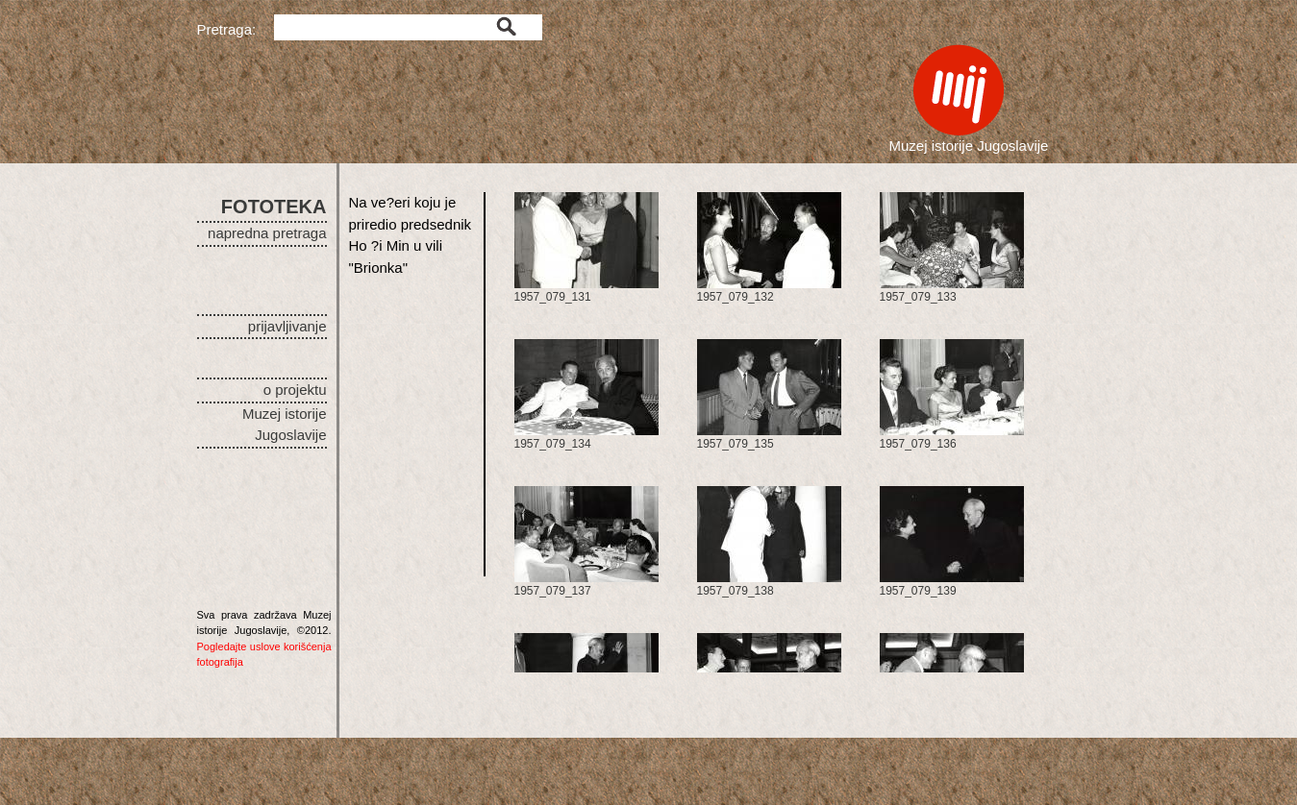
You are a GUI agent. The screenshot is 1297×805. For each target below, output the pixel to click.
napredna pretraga (267, 233)
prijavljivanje (287, 326)
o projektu (295, 389)
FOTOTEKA (274, 206)
